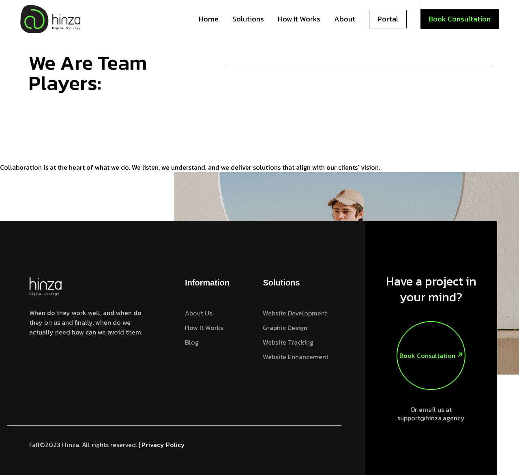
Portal (387, 19)
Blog (192, 342)
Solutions (248, 18)
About (344, 18)
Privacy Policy (163, 444)
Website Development (295, 313)
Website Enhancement (295, 357)
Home (209, 18)
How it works (299, 18)
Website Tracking (288, 342)
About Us (198, 313)
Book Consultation (460, 18)
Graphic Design (285, 327)
